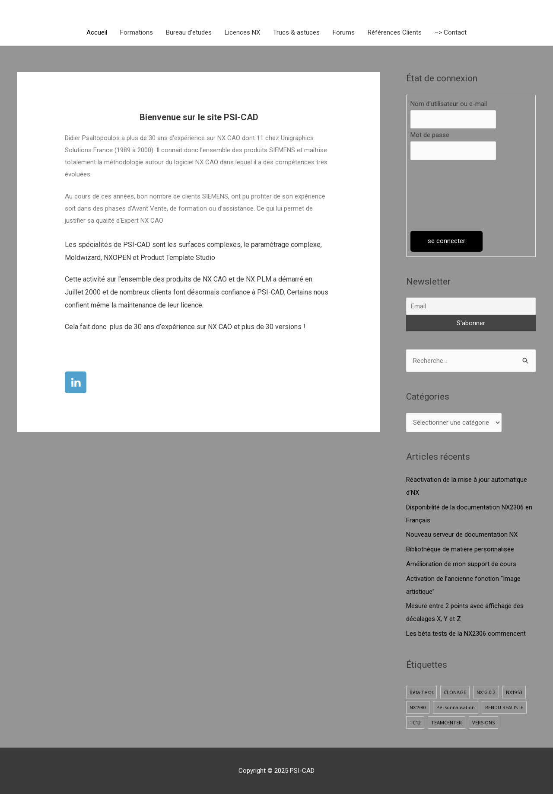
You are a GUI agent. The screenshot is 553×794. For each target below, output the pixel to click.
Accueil (96, 32)
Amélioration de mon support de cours (461, 564)
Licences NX (242, 32)
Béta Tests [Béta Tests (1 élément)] (421, 692)
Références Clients (395, 32)
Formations (136, 32)
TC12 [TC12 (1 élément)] (415, 722)
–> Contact (451, 32)
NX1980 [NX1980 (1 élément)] (418, 707)
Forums (344, 32)
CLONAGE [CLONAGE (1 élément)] (455, 692)
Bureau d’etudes (189, 32)
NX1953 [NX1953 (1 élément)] (514, 692)
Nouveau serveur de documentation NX (462, 534)
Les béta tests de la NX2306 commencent (466, 633)
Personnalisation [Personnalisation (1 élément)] (455, 707)
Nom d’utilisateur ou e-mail (448, 104)
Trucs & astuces (296, 32)
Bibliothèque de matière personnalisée (460, 549)
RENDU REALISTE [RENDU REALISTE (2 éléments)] (504, 707)
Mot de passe (429, 135)
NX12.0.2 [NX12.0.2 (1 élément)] (486, 692)
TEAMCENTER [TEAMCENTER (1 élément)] (446, 722)
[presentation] (445, 195)
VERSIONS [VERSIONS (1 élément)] (483, 722)
